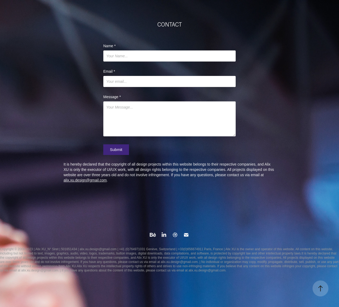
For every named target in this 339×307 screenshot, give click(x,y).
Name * (109, 46)
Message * (112, 97)
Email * (109, 71)
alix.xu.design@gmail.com (85, 180)
